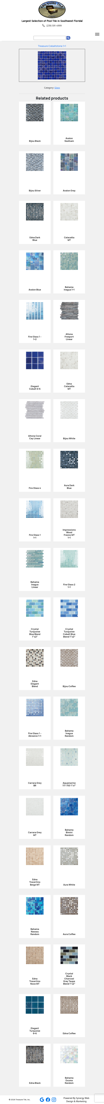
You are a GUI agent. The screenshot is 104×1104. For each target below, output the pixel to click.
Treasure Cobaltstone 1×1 (52, 46)
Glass (57, 87)
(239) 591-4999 (52, 25)
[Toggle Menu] (97, 34)
